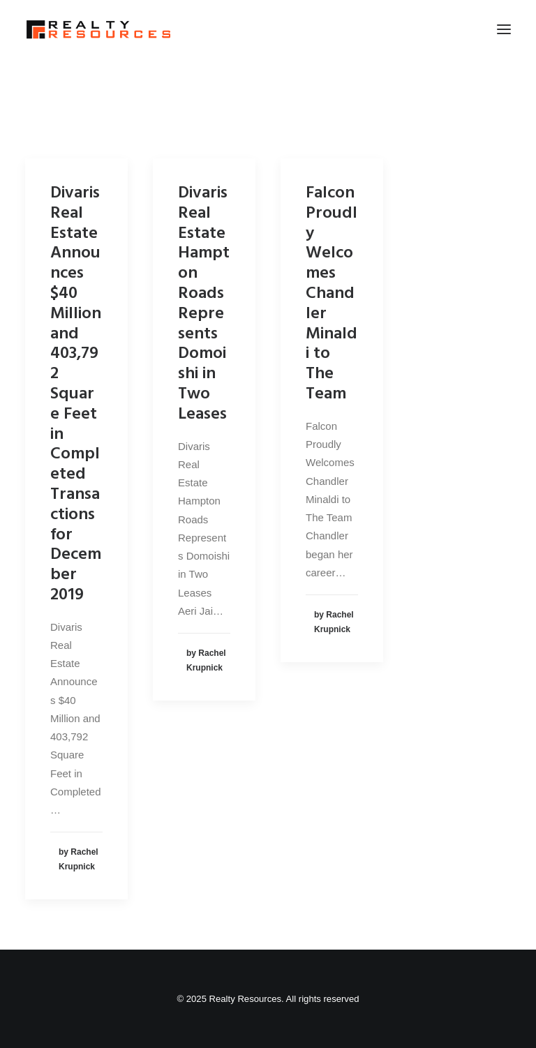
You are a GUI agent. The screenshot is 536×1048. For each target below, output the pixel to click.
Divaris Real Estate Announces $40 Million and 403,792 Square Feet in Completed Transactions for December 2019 (75, 394)
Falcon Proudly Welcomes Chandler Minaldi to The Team (331, 293)
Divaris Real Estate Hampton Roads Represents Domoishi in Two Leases (204, 304)
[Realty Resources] (98, 29)
